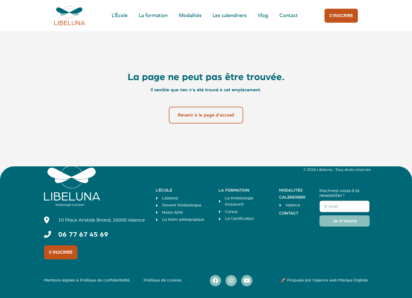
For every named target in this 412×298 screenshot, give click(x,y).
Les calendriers (230, 15)
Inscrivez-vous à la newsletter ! (339, 193)
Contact (288, 15)
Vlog (263, 15)
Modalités (190, 15)
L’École (120, 15)
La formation (153, 15)
